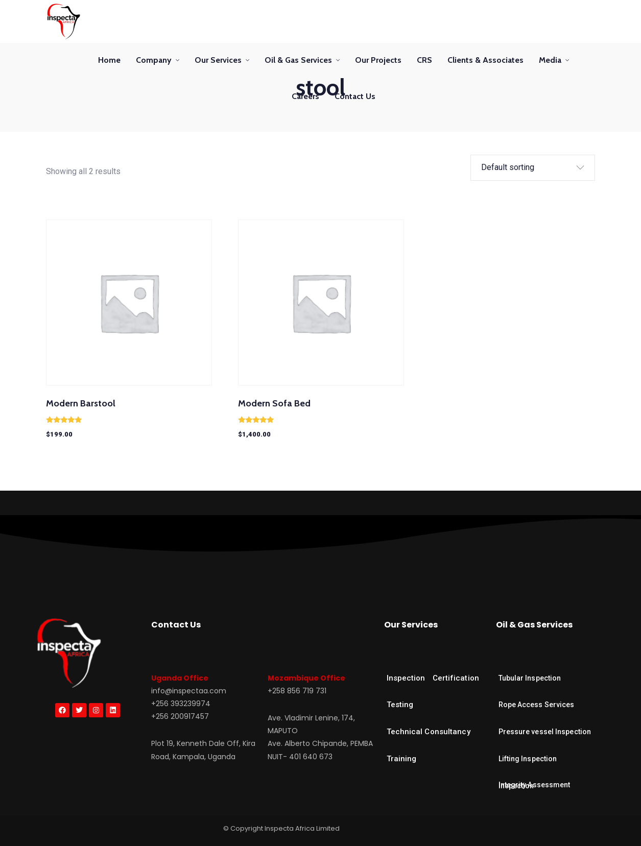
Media (550, 60)
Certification (456, 678)
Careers (305, 96)
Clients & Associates (485, 60)
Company (154, 60)
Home (109, 60)
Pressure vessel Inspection (544, 731)
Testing (400, 705)
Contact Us (355, 96)
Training (402, 759)
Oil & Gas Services (298, 60)
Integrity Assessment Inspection (534, 785)
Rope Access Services (536, 704)
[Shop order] (525, 167)
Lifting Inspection (527, 758)
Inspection (406, 678)
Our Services (218, 60)
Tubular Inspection (529, 678)
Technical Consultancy (428, 732)
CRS (424, 60)
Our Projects (378, 60)
